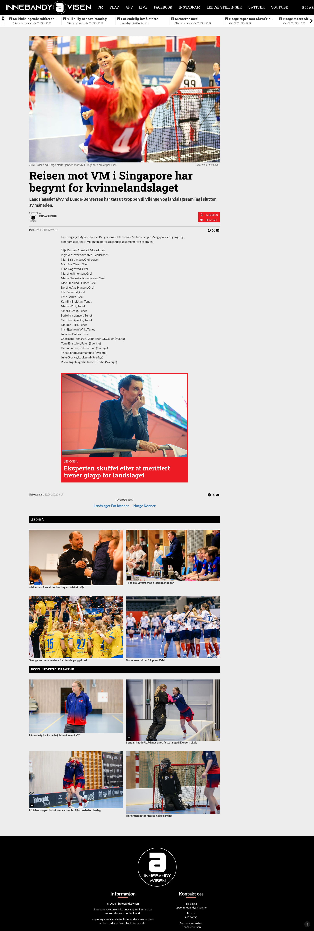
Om (100, 7)
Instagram (189, 7)
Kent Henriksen (191, 926)
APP (129, 7)
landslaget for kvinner (111, 506)
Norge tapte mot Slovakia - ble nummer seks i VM (250, 19)
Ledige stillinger (224, 7)
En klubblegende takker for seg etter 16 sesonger (34, 19)
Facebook (163, 7)
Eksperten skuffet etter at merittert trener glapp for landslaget (117, 471)
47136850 (211, 214)
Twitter (256, 7)
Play (114, 7)
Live (143, 7)
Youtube (279, 7)
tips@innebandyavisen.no (191, 907)
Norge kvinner (144, 506)
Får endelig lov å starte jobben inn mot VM (139, 19)
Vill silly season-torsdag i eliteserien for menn (88, 19)
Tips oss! (211, 219)
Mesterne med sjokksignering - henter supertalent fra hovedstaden (194, 19)
